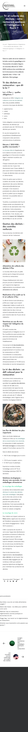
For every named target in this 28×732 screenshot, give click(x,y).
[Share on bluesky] (13, 581)
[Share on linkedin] (10, 581)
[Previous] (14, 643)
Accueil (5, 44)
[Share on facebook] (22, 579)
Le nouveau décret (8, 150)
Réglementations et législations (16, 44)
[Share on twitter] (4, 581)
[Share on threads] (7, 581)
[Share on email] (16, 581)
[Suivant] (14, 656)
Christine (6, 31)
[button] (24, 6)
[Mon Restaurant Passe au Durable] (9, 6)
